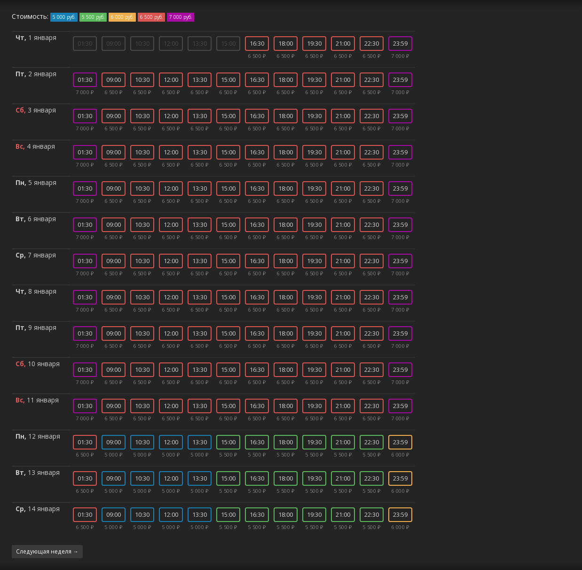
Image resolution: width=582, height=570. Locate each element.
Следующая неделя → (47, 551)
